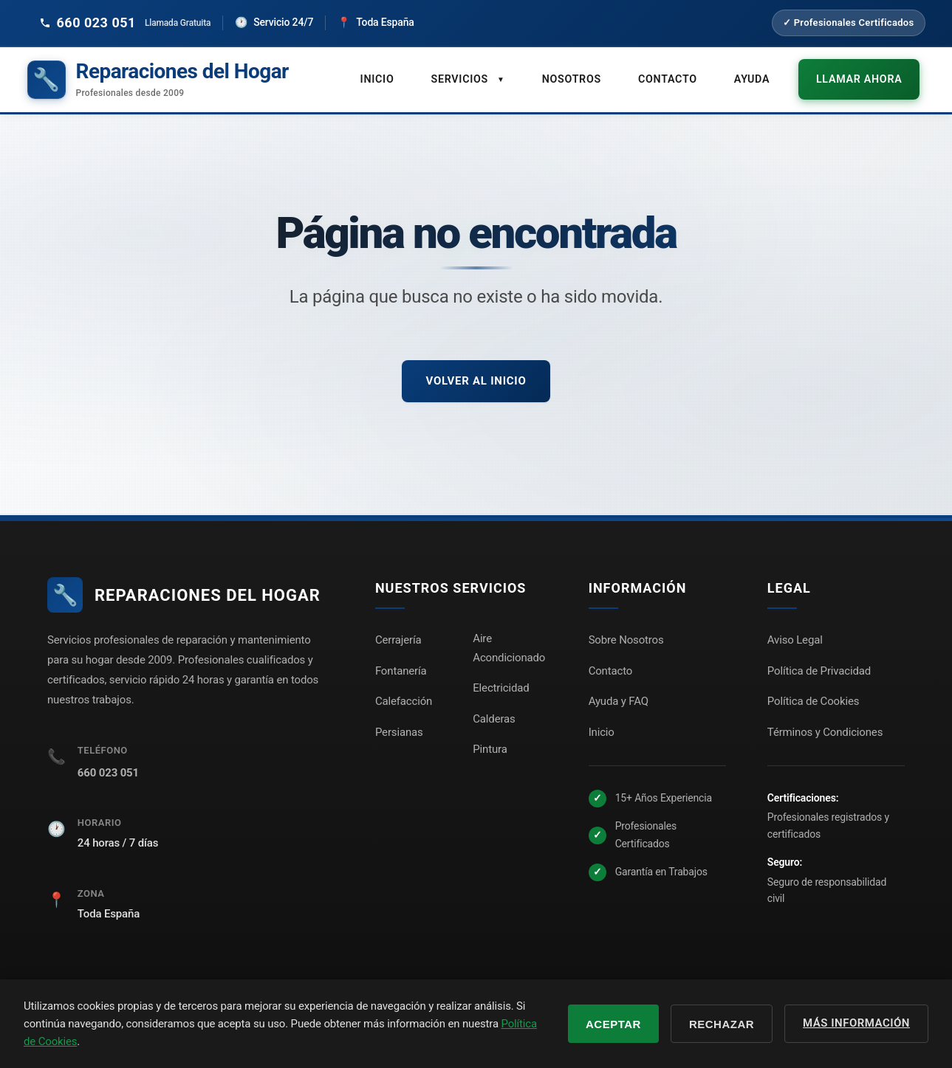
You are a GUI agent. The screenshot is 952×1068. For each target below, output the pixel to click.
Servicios (481, 76)
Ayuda (762, 76)
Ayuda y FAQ (618, 696)
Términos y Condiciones (825, 727)
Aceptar (613, 1024)
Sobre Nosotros (626, 634)
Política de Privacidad (819, 665)
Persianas (399, 727)
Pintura (490, 744)
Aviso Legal (795, 634)
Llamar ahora (865, 76)
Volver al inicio (475, 375)
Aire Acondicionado (509, 643)
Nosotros (584, 76)
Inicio (391, 76)
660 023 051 (108, 767)
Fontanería (401, 665)
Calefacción (403, 696)
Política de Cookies (813, 696)
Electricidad (501, 682)
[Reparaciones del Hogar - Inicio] (158, 77)
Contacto (679, 76)
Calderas (494, 713)
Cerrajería (398, 634)
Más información (856, 1023)
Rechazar (721, 1024)
